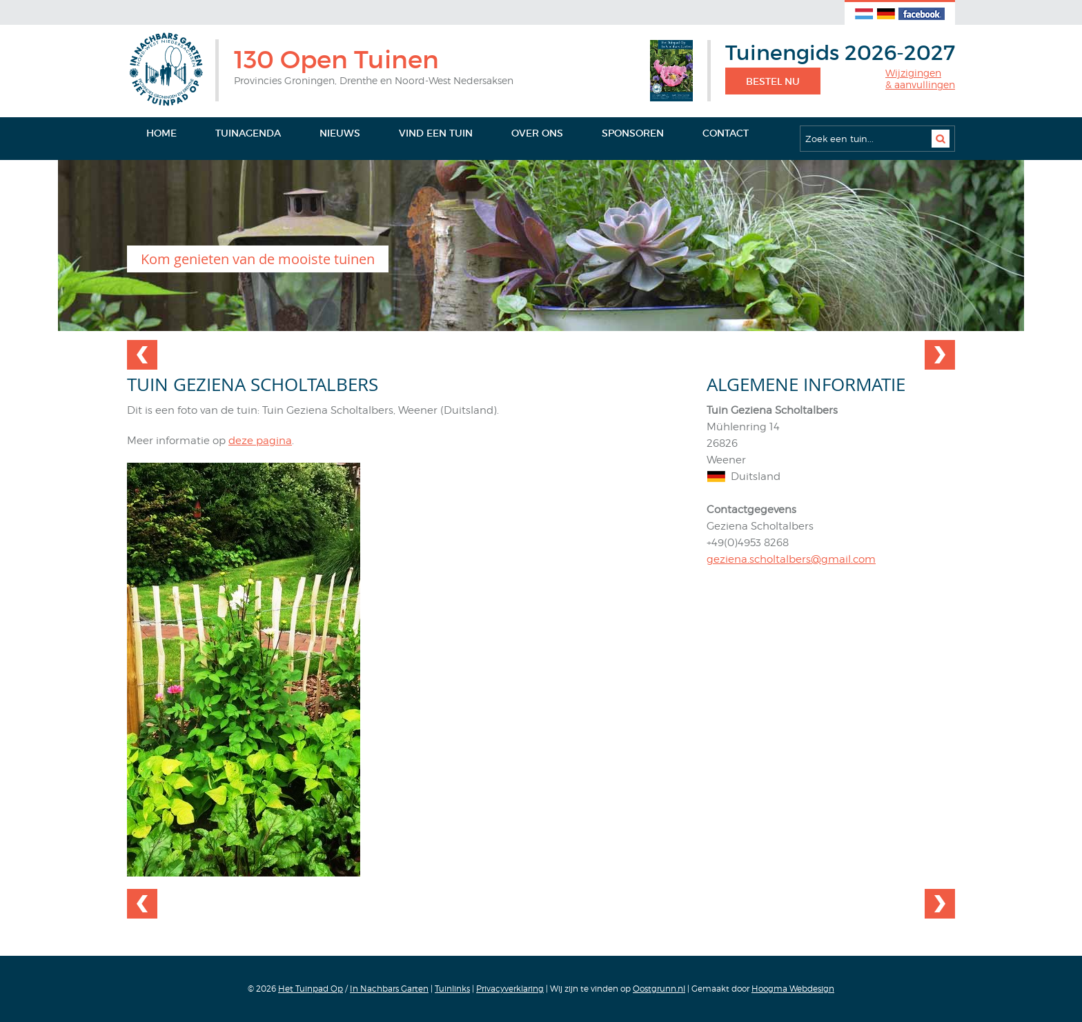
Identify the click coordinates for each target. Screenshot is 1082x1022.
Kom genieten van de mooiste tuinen (258, 259)
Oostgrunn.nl (659, 988)
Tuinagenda (248, 133)
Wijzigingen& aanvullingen (920, 79)
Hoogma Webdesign (792, 988)
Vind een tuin (436, 133)
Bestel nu (773, 81)
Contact (725, 133)
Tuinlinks (452, 988)
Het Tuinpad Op (310, 988)
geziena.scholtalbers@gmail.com (791, 559)
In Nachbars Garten (389, 988)
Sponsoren (633, 133)
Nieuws (339, 133)
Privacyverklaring (510, 988)
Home (161, 133)
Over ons (537, 133)
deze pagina (260, 440)
